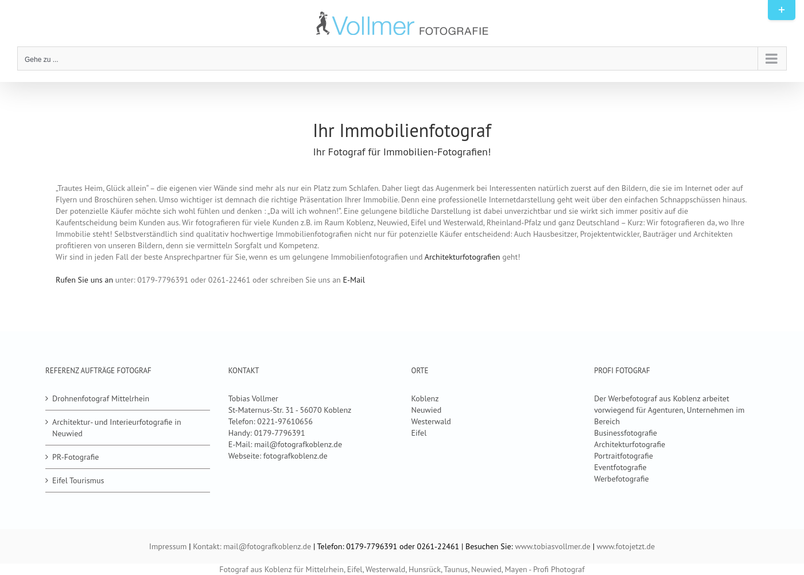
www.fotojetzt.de (626, 546)
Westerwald (430, 421)
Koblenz (424, 398)
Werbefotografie (621, 479)
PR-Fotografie (75, 457)
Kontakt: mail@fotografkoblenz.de (252, 546)
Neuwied (426, 410)
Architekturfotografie (629, 444)
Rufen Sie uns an (84, 280)
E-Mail (354, 280)
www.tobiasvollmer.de (553, 546)
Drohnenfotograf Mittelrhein (100, 398)
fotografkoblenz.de (295, 456)
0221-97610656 (285, 421)
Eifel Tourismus (78, 480)
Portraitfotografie (623, 456)
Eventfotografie (620, 467)
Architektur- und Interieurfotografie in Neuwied (116, 428)
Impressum (168, 546)
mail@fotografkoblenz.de (298, 444)
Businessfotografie (625, 433)
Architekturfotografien (462, 257)
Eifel (418, 433)
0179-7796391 (279, 433)
